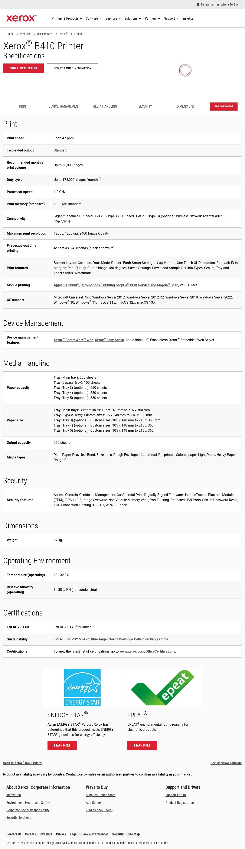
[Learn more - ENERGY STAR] (82, 711)
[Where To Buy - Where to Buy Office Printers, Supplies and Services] (228, 4)
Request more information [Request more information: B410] (72, 68)
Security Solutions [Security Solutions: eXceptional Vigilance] (18, 818)
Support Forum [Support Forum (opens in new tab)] (176, 795)
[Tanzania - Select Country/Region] (205, 4)
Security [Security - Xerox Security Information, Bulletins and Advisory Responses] (118, 834)
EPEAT (59, 639)
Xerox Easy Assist (109, 340)
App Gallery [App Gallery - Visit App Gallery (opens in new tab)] (94, 803)
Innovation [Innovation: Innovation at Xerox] (13, 795)
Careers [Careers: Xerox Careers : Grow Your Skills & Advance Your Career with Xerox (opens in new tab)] (30, 834)
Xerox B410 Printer (71, 34)
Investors (46, 834)
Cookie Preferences (94, 834)
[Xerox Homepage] (21, 18)
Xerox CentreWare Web (73, 340)
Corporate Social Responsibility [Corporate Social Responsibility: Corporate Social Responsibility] (27, 810)
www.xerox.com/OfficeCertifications (147, 651)
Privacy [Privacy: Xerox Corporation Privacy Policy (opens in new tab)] (61, 834)
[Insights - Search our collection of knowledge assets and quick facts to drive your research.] (187, 18)
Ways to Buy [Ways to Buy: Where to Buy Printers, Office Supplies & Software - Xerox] (97, 787)
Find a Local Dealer (99, 810)
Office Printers (45, 34)
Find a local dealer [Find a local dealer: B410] (23, 68)
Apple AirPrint (66, 285)
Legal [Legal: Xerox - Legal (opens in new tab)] (74, 834)
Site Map (133, 834)
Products (25, 34)
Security (145, 106)
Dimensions (186, 106)
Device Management (64, 106)
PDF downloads (224, 106)
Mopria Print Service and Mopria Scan (147, 285)
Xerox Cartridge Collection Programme (138, 639)
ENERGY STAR (77, 639)
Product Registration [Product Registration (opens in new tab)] (180, 803)
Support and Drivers (183, 787)
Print (23, 106)
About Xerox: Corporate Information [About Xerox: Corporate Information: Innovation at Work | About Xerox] (38, 787)
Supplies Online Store (100, 795)
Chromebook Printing (98, 285)
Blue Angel (99, 639)
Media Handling (104, 106)
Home (9, 34)
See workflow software (226, 763)
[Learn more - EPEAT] (162, 711)
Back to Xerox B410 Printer (22, 763)
